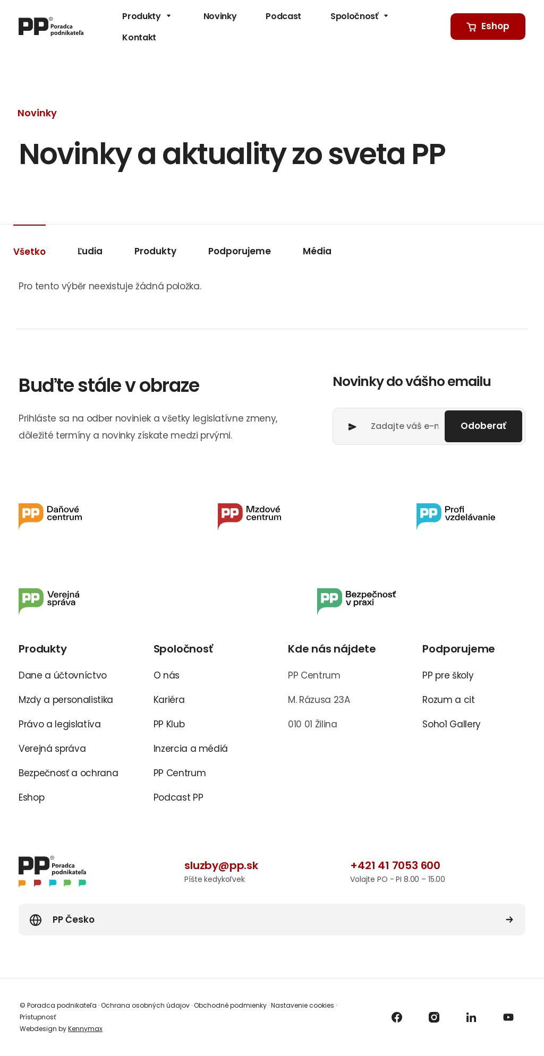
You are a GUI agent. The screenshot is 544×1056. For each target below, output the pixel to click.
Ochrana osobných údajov (145, 1005)
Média (317, 251)
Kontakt (139, 37)
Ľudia (90, 251)
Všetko (29, 251)
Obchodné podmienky (230, 1005)
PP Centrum (180, 773)
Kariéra (169, 699)
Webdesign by (61, 1028)
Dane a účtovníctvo (63, 675)
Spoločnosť (361, 16)
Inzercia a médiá (191, 748)
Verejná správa (52, 748)
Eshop (31, 797)
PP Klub (169, 724)
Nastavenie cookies (302, 1005)
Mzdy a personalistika (66, 699)
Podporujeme (239, 251)
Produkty (148, 16)
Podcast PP (178, 797)
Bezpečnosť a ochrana (68, 773)
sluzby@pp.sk (221, 865)
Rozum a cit (448, 699)
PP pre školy (447, 675)
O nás (167, 675)
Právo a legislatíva (60, 724)
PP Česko (74, 919)
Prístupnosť (38, 1016)
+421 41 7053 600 (395, 865)
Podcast (283, 16)
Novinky (220, 16)
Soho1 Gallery (451, 724)
